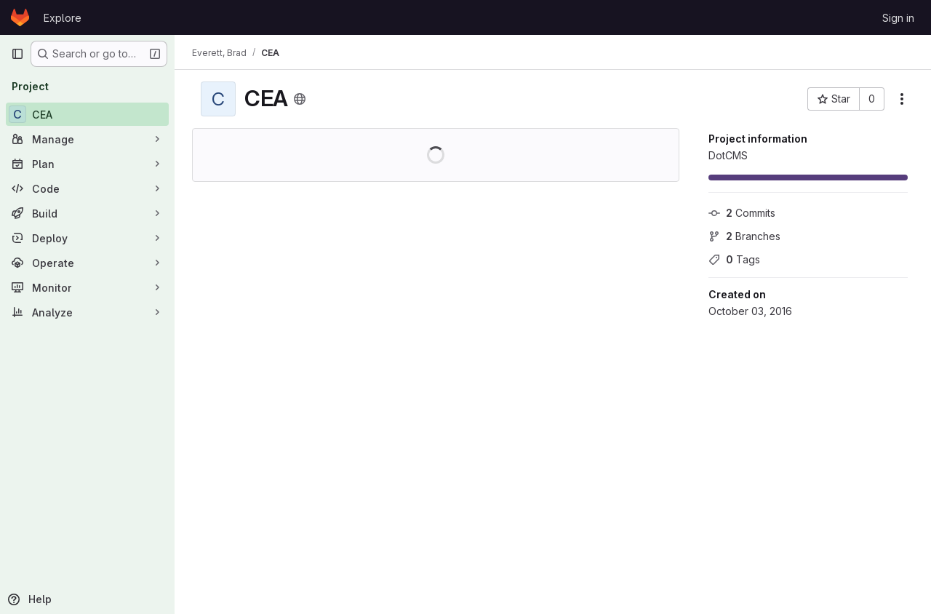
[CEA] (87, 114)
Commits (741, 213)
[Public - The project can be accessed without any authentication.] (299, 99)
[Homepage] (20, 17)
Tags (734, 259)
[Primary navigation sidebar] (17, 53)
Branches (744, 236)
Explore (62, 18)
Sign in (898, 18)
